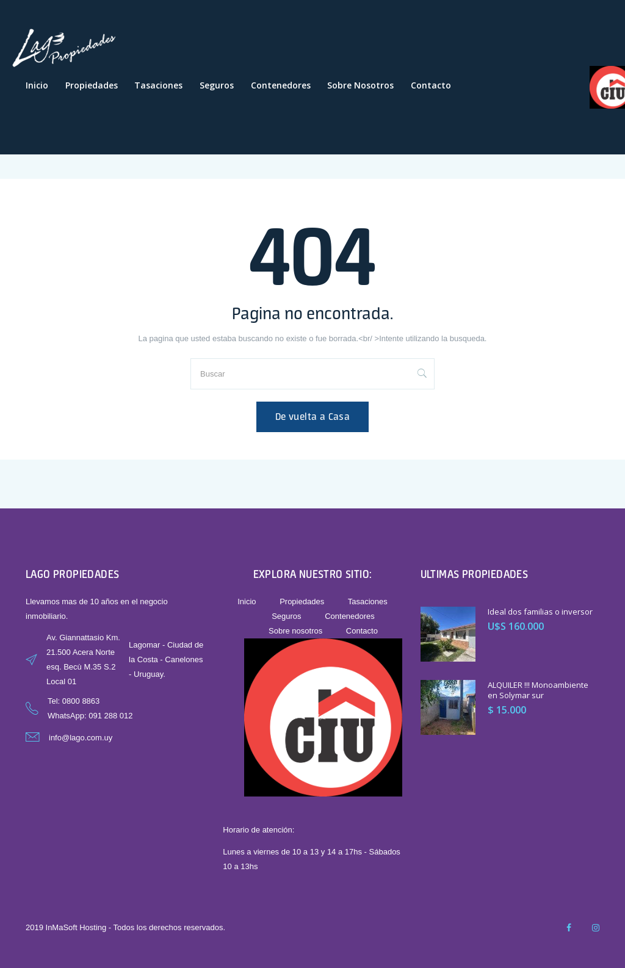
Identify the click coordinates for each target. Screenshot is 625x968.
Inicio (37, 85)
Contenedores (281, 85)
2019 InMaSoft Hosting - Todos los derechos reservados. (125, 927)
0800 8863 (80, 701)
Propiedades (91, 85)
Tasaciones (158, 85)
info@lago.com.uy (80, 737)
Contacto (431, 85)
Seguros (217, 85)
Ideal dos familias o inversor (540, 611)
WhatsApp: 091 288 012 (90, 715)
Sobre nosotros (360, 85)
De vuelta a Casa (312, 416)
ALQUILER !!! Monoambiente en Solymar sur (538, 690)
